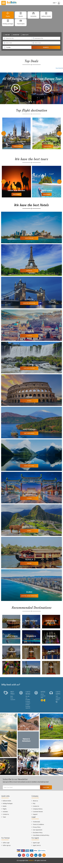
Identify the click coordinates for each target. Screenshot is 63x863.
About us (35, 800)
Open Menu (3, 3)
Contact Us (6, 814)
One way (7, 34)
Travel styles (21, 23)
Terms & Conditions (38, 824)
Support (35, 814)
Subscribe (46, 787)
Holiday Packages (8, 803)
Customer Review (38, 811)
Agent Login (36, 842)
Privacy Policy (37, 827)
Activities (33, 16)
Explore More (17, 146)
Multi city (25, 34)
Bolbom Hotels (7, 800)
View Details (59, 68)
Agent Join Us (37, 845)
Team (4, 817)
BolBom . (31, 860)
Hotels (21, 16)
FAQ (34, 803)
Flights (8, 16)
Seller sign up (6, 845)
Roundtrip (16, 34)
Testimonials (36, 821)
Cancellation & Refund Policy (41, 835)
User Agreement (37, 830)
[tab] (8, 15)
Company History (37, 809)
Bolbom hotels (46, 16)
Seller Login (6, 842)
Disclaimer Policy (37, 832)
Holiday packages (8, 23)
